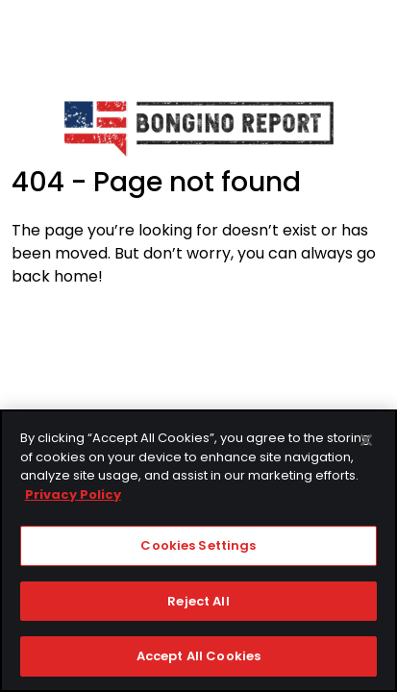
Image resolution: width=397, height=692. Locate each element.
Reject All (198, 601)
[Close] (366, 441)
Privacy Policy (73, 494)
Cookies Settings (198, 546)
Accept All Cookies (198, 657)
